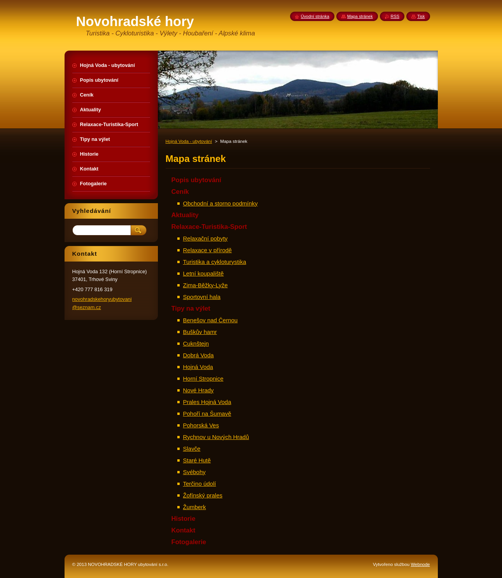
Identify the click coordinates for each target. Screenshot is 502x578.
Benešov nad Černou (210, 320)
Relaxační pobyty (205, 238)
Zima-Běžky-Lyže (205, 285)
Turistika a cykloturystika (214, 261)
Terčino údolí (199, 483)
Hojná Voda (198, 367)
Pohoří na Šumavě (207, 413)
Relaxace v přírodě (207, 250)
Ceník (180, 191)
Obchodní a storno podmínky (220, 203)
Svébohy (194, 472)
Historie (183, 518)
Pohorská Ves (201, 425)
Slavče (192, 448)
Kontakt (183, 530)
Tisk (421, 16)
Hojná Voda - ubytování (189, 141)
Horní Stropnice (203, 378)
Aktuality (185, 215)
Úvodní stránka (315, 16)
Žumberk (194, 507)
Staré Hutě (197, 460)
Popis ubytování (196, 180)
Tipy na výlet (190, 308)
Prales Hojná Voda (207, 402)
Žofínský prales (203, 495)
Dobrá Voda (198, 355)
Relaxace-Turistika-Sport (209, 226)
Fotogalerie (188, 542)
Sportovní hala (202, 296)
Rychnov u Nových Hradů (216, 437)
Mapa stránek (360, 16)
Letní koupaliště (203, 273)
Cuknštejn (196, 343)
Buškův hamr (200, 332)
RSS (395, 16)
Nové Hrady (198, 390)
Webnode (420, 564)
